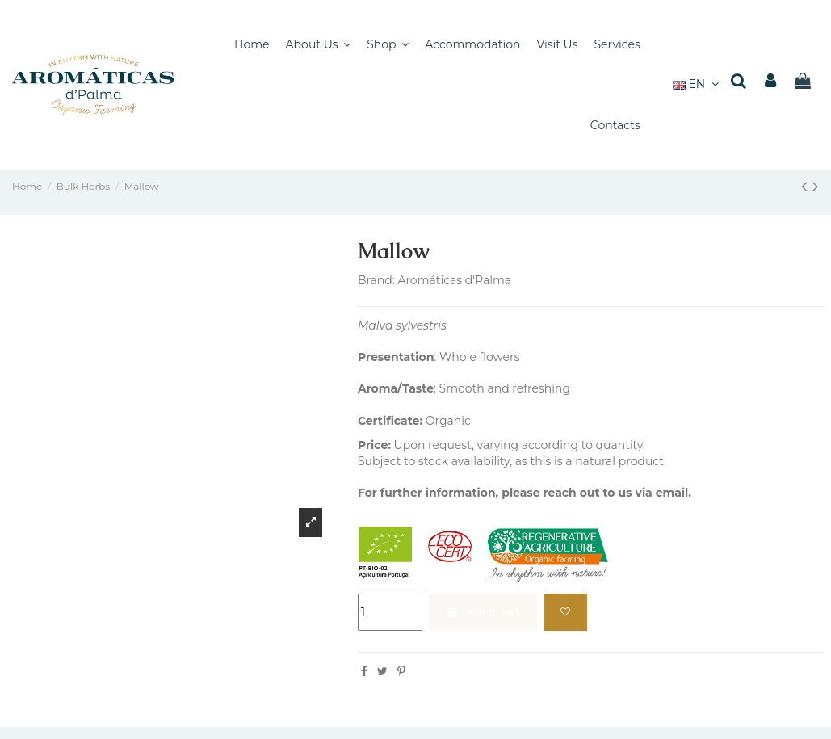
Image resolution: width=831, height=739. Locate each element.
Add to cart (483, 612)
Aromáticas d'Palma (454, 280)
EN (698, 84)
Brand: (376, 280)
